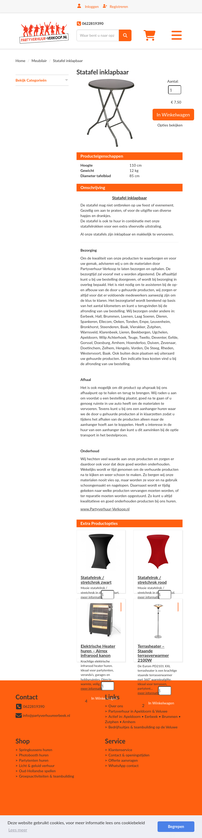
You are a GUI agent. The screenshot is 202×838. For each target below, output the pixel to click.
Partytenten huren (33, 760)
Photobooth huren (34, 755)
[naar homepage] (44, 31)
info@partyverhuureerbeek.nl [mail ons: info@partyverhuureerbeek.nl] (46, 715)
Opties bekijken (170, 125)
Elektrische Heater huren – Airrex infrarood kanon (98, 650)
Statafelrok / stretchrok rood (152, 580)
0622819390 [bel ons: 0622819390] (33, 706)
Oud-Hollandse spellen (37, 771)
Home (20, 60)
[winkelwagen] (151, 35)
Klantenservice (120, 749)
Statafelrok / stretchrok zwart (96, 580)
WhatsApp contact (123, 765)
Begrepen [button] (176, 826)
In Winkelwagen (173, 114)
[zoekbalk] (98, 35)
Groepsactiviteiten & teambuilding (46, 776)
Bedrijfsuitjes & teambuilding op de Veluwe (143, 727)
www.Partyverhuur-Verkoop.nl (105, 509)
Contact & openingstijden (128, 755)
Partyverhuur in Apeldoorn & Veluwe (138, 711)
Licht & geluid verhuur (36, 765)
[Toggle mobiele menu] (177, 35)
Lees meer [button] (17, 829)
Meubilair (39, 60)
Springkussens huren (35, 749)
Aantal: (173, 81)
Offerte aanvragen (123, 760)
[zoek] (125, 35)
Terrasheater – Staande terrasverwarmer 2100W (153, 652)
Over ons (115, 706)
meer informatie (92, 597)
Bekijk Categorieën (42, 80)
